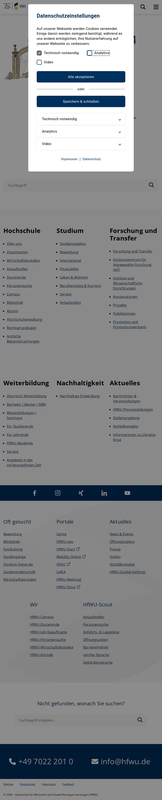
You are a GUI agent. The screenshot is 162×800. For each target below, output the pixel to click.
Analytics (101, 53)
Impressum (69, 159)
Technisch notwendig (61, 53)
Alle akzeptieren (81, 77)
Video (48, 62)
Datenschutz (92, 159)
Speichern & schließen (81, 101)
